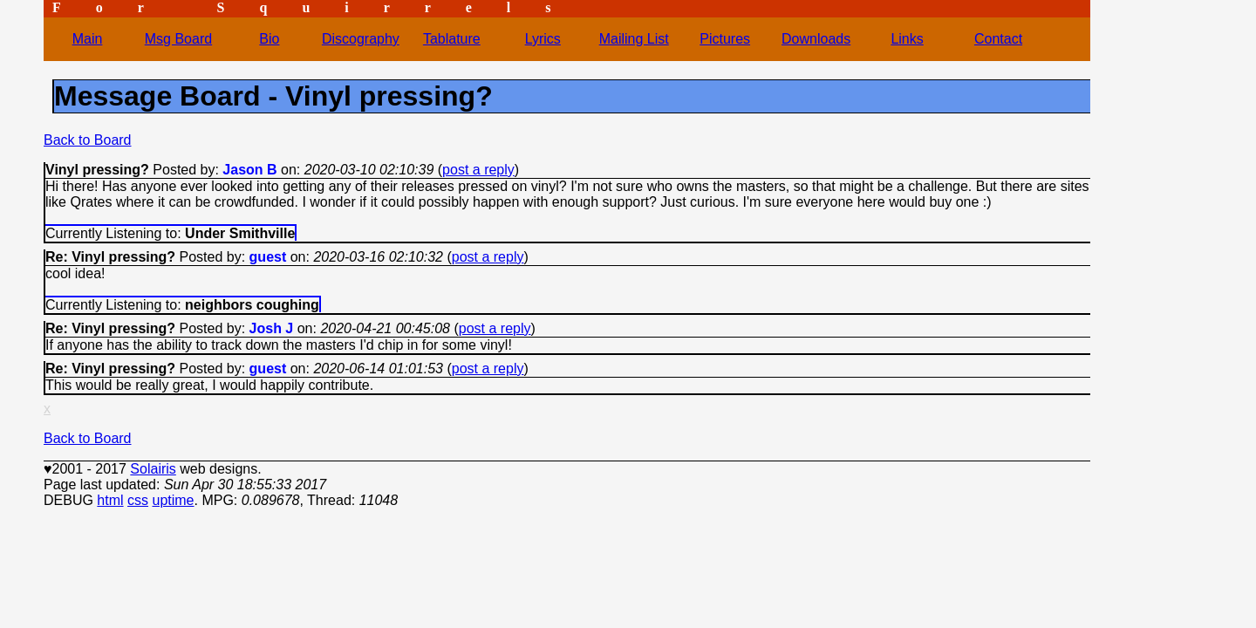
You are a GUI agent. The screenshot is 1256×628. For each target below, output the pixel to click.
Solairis (152, 468)
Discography (360, 38)
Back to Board (88, 140)
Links (907, 38)
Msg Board (178, 38)
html (110, 500)
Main (87, 38)
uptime (173, 500)
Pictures (725, 38)
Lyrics (543, 38)
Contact (998, 38)
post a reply (478, 169)
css (137, 500)
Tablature (452, 38)
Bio (269, 38)
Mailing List (634, 38)
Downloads (816, 38)
